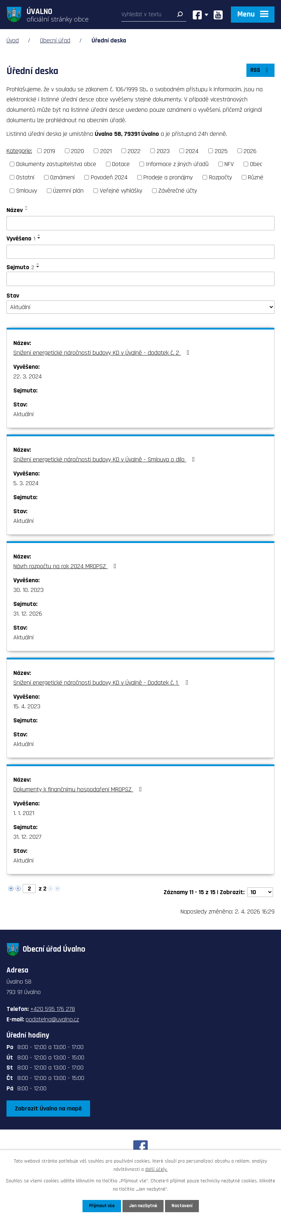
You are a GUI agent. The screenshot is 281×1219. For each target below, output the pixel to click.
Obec (256, 164)
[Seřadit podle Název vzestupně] (27, 206)
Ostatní (25, 177)
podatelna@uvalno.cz (52, 1019)
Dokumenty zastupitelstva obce (56, 164)
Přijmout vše (100, 1205)
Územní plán (68, 191)
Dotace (121, 164)
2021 (106, 151)
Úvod (12, 40)
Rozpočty (220, 177)
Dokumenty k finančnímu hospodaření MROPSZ (79, 789)
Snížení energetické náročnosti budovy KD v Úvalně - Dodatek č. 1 (102, 682)
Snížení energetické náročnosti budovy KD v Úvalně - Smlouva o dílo (105, 459)
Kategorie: (19, 151)
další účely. (156, 1168)
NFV (229, 164)
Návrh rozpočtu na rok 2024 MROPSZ (66, 566)
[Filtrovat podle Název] (140, 223)
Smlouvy (26, 191)
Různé (255, 177)
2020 (77, 151)
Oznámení (62, 177)
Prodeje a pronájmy (168, 177)
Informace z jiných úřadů (177, 164)
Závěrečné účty (177, 191)
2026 (250, 151)
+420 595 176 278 (52, 1009)
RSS (260, 72)
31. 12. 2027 (27, 837)
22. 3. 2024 (27, 376)
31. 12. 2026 (27, 614)
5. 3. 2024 (26, 483)
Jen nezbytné (143, 1205)
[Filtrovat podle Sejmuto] (140, 279)
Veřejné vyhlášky (121, 191)
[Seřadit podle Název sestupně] (27, 209)
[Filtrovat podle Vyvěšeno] (140, 252)
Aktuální (23, 414)
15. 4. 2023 (26, 706)
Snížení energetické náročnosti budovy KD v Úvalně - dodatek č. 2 (102, 353)
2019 (49, 151)
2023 (163, 151)
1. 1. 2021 (23, 813)
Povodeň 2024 (109, 177)
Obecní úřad (55, 40)
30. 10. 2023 (28, 590)
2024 (192, 151)
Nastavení (183, 1205)
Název (14, 210)
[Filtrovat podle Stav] (140, 307)
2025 (221, 151)
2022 (134, 151)
